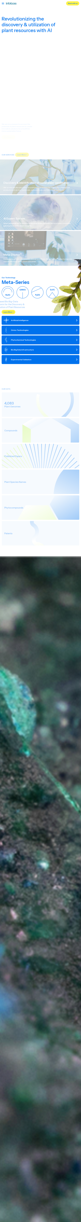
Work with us (73, 3)
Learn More (8, 312)
